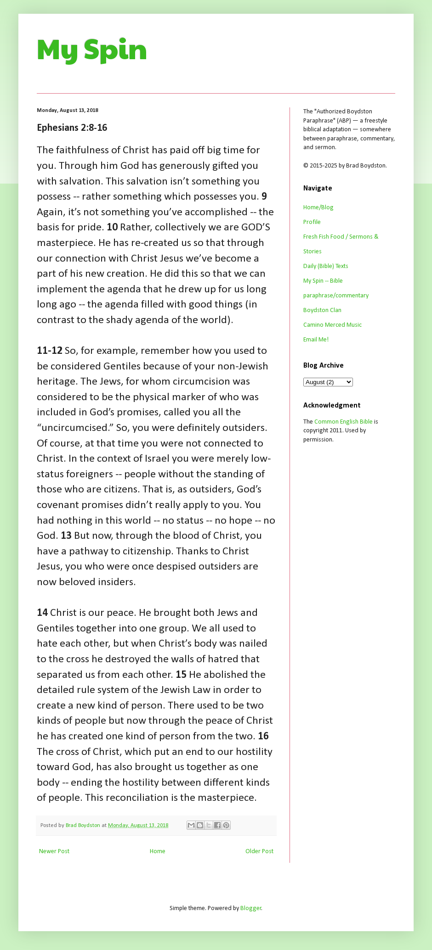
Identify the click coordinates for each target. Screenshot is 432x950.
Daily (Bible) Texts (325, 266)
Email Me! (316, 339)
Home (157, 851)
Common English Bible (343, 422)
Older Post (259, 851)
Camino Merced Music (332, 325)
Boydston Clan (322, 310)
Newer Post (54, 851)
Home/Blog (318, 207)
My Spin (92, 47)
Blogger (250, 908)
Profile (312, 222)
